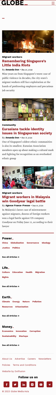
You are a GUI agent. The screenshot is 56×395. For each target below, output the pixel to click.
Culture (6, 272)
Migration (40, 272)
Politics (16, 247)
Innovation (21, 331)
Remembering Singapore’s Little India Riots (28, 60)
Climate (6, 301)
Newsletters (45, 358)
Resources (7, 306)
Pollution (37, 301)
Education (17, 272)
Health (29, 272)
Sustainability (9, 336)
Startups (23, 336)
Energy (16, 301)
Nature (26, 301)
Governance (33, 243)
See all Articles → (10, 257)
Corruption (35, 331)
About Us (7, 358)
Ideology (46, 243)
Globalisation (17, 243)
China (5, 243)
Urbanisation (21, 306)
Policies (6, 365)
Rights (5, 277)
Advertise (20, 358)
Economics (7, 331)
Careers (32, 358)
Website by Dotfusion (13, 371)
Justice (6, 247)
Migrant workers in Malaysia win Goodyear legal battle (28, 196)
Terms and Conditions (24, 365)
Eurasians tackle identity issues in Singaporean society (28, 128)
